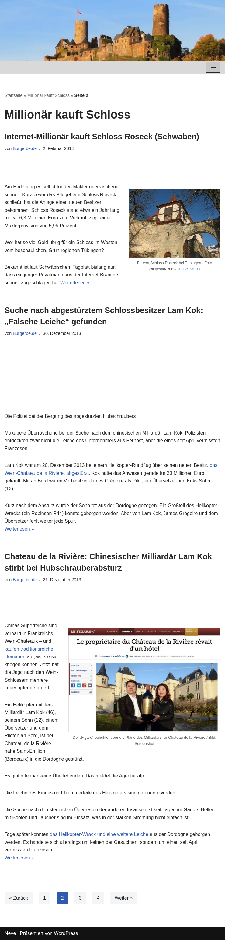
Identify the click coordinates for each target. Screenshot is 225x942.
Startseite (13, 95)
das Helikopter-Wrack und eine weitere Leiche (99, 836)
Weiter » (124, 900)
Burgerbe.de (25, 148)
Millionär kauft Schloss (48, 95)
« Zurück (18, 900)
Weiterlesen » (75, 283)
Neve (10, 935)
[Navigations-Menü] (213, 67)
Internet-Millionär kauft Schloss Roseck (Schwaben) (102, 136)
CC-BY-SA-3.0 (188, 269)
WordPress (66, 935)
